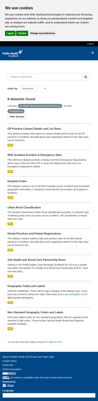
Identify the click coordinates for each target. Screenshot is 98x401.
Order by (12, 88)
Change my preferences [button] (42, 33)
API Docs (57, 342)
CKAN (8, 385)
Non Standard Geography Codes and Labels (35, 312)
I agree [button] (10, 33)
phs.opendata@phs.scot (72, 294)
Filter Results (17, 116)
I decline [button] (22, 33)
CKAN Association (11, 369)
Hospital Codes (17, 181)
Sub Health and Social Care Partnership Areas (36, 259)
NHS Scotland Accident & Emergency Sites (34, 155)
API (46, 342)
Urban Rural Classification (24, 207)
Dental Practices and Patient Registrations (34, 233)
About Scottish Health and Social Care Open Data (28, 356)
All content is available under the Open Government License (37, 377)
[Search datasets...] (44, 77)
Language (7, 390)
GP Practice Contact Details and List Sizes (34, 128)
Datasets (15, 63)
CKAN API (7, 365)
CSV (10, 145)
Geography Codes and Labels (26, 286)
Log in (90, 44)
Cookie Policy (9, 361)
